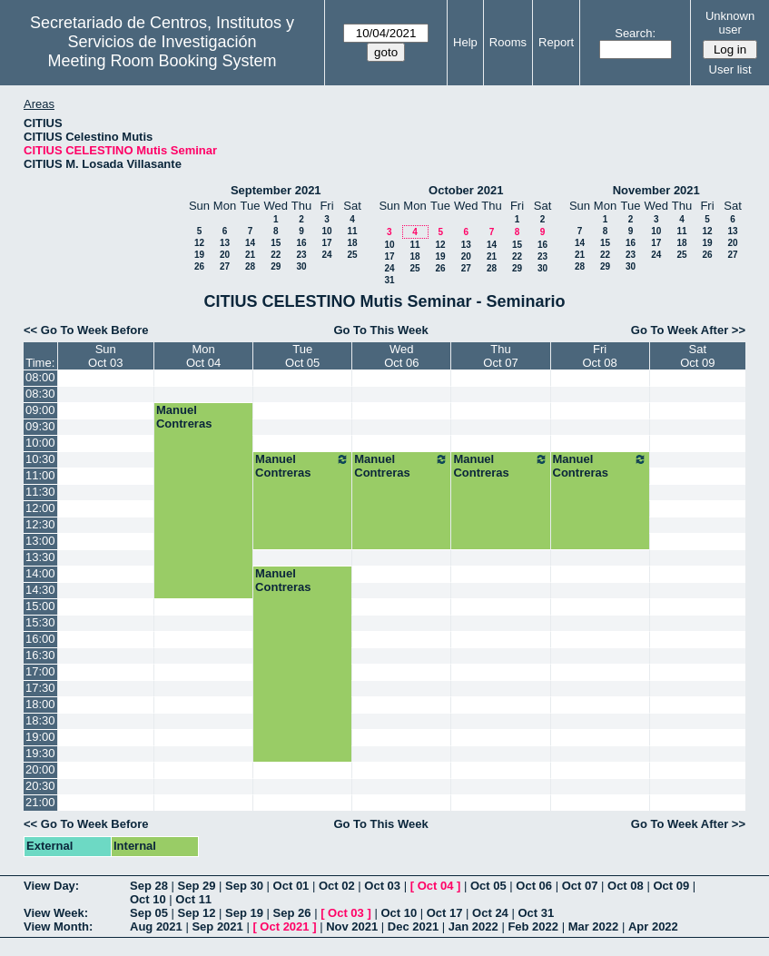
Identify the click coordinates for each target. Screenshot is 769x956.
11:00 (40, 475)
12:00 (40, 508)
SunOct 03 (105, 356)
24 (326, 255)
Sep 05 (149, 913)
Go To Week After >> (688, 330)
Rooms (508, 42)
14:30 (40, 589)
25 (352, 255)
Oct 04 (436, 885)
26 (199, 266)
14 (250, 243)
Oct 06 (534, 885)
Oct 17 (445, 913)
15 (276, 243)
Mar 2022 (593, 926)
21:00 (40, 802)
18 (352, 243)
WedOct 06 (401, 356)
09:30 (40, 426)
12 (199, 243)
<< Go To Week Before (86, 330)
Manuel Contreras (184, 416)
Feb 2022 (533, 926)
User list (730, 69)
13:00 (40, 540)
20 (225, 255)
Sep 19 (244, 913)
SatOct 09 (697, 356)
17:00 (40, 671)
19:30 (40, 753)
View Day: (51, 885)
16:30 (40, 655)
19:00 (40, 737)
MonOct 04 (203, 356)
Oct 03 (382, 885)
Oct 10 (148, 899)
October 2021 (466, 190)
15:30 (40, 622)
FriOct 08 (599, 356)
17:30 (40, 688)
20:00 (40, 769)
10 (326, 231)
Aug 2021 (156, 926)
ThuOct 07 (500, 356)
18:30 (40, 720)
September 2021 (276, 190)
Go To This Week (380, 330)
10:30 (40, 459)
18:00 (40, 704)
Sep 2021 (217, 926)
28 (250, 266)
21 (250, 255)
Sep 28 (149, 885)
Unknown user (729, 22)
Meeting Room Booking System (161, 61)
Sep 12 (197, 913)
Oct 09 (671, 885)
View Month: (58, 926)
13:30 (40, 557)
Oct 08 (625, 885)
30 (301, 266)
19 (199, 255)
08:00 (40, 377)
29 (276, 266)
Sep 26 (292, 913)
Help (465, 42)
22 (276, 255)
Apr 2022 (653, 926)
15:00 (40, 606)
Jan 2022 (473, 926)
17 (326, 243)
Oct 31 (536, 913)
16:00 (40, 639)
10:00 (40, 442)
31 (389, 280)
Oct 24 (490, 913)
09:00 (40, 410)
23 (301, 255)
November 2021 (656, 190)
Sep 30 (244, 885)
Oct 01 (291, 885)
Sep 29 (197, 885)
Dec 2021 (413, 926)
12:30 (40, 524)
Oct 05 (488, 885)
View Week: (56, 913)
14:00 (40, 573)
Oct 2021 (284, 926)
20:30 (40, 786)
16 (301, 243)
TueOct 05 (302, 356)
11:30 (40, 491)
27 (225, 266)
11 (352, 231)
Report (556, 42)
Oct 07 (580, 885)
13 (225, 243)
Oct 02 (337, 885)
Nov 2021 (352, 926)
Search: (635, 33)
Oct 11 (193, 899)
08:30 (40, 393)
